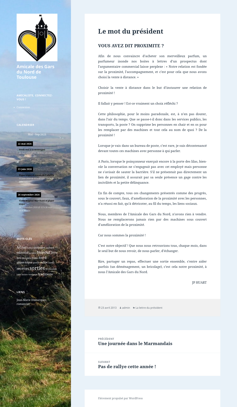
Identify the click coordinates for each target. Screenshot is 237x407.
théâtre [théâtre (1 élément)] (25, 274)
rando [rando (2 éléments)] (51, 262)
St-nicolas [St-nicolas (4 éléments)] (51, 269)
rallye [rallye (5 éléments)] (44, 262)
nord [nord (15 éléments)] (43, 257)
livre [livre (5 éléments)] (54, 252)
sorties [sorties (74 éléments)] (37, 268)
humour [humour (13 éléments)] (43, 252)
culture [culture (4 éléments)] (50, 247)
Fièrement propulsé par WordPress (120, 398)
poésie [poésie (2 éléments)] (36, 262)
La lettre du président (149, 307)
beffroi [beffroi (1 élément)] (30, 248)
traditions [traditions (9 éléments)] (45, 274)
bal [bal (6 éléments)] (24, 247)
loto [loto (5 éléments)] (19, 258)
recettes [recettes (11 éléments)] (23, 268)
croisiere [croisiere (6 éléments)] (39, 247)
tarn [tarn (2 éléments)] (19, 274)
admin (126, 307)
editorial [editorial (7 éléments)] (23, 252)
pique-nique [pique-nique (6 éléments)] (24, 262)
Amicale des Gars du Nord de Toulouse (35, 71)
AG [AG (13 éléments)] (19, 247)
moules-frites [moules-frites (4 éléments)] (30, 258)
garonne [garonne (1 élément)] (32, 253)
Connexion (23, 107)
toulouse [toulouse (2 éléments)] (32, 274)
